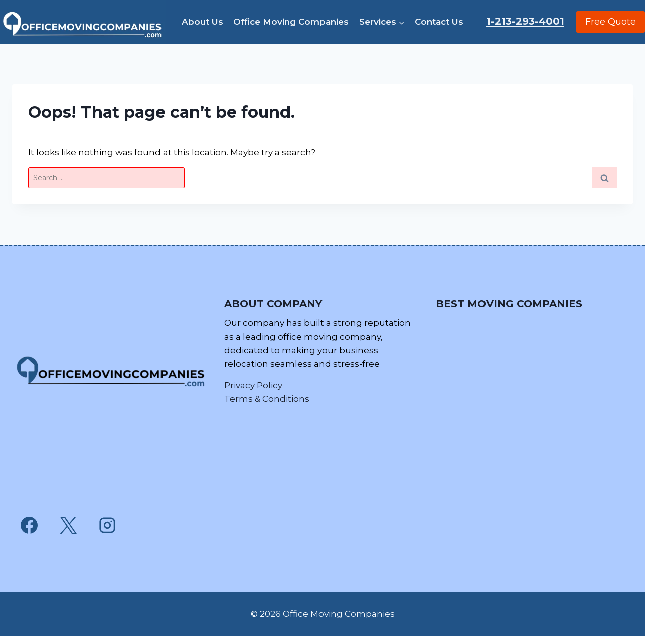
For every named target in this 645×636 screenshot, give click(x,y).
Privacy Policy (253, 385)
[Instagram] (107, 525)
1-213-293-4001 (525, 21)
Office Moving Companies (291, 22)
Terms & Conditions (266, 399)
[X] (68, 525)
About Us (202, 22)
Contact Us (439, 22)
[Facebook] (29, 525)
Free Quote (610, 21)
